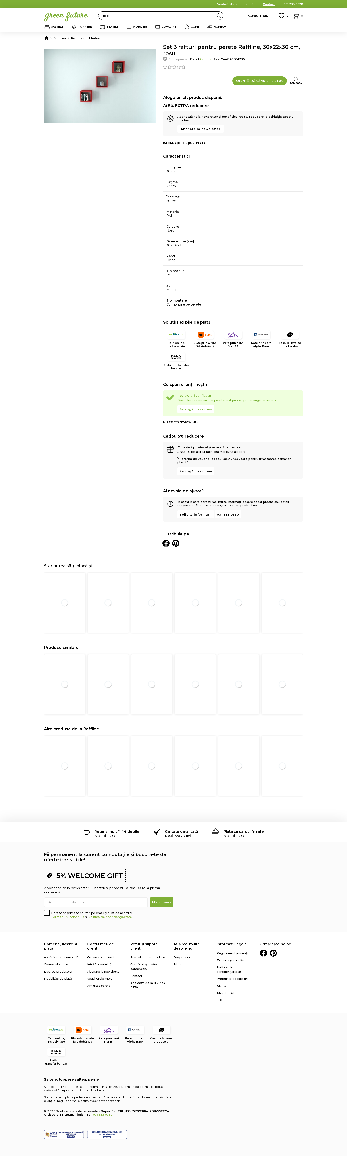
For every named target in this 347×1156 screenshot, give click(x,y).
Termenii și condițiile (67, 917)
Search (219, 16)
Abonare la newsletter (200, 129)
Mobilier (140, 26)
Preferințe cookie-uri (232, 978)
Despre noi (182, 957)
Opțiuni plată (194, 143)
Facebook (263, 953)
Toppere (85, 26)
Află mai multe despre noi (187, 946)
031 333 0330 (293, 4)
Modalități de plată (58, 978)
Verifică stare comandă (235, 4)
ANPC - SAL (226, 993)
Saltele (57, 26)
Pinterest (273, 953)
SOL (220, 1000)
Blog (177, 964)
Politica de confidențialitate (110, 917)
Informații (171, 143)
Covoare (169, 26)
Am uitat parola (98, 985)
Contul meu (258, 15)
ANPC (221, 986)
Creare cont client (100, 957)
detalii (161, 4)
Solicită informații (196, 514)
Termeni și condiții (230, 960)
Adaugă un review (196, 409)
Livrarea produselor (58, 971)
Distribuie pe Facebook (166, 543)
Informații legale (232, 944)
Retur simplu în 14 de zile (116, 831)
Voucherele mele (99, 978)
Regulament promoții (232, 953)
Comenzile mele (56, 964)
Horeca (220, 26)
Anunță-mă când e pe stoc (259, 81)
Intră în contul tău (100, 964)
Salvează (296, 83)
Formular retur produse (147, 957)
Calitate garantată (181, 831)
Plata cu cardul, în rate (244, 831)
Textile (112, 26)
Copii (195, 26)
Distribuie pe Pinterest (175, 543)
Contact (269, 4)
